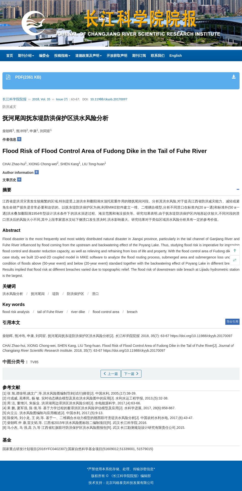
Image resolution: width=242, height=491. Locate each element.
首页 (9, 56)
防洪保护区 (75, 294)
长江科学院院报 (14, 99)
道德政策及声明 (88, 56)
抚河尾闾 (38, 294)
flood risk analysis (16, 312)
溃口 (95, 294)
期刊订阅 (139, 56)
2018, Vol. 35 (41, 99)
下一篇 (131, 374)
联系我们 (158, 56)
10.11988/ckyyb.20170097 (108, 99)
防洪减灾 (9, 107)
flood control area (106, 312)
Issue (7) (62, 99)
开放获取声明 (117, 56)
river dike (78, 312)
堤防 (55, 294)
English (175, 56)
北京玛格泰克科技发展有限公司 (130, 483)
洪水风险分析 (12, 294)
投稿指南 (62, 56)
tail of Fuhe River (50, 312)
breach (132, 312)
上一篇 (110, 374)
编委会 (44, 56)
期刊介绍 (26, 56)
